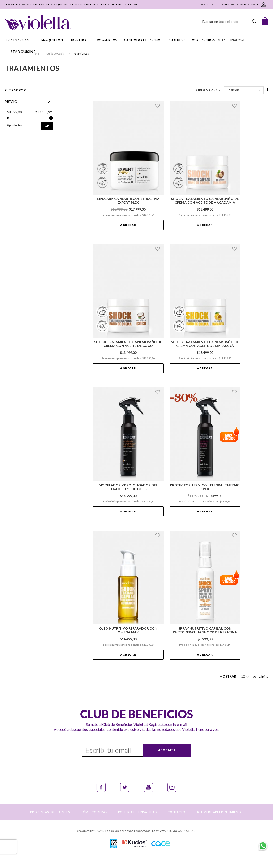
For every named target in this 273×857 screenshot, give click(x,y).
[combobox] (229, 21)
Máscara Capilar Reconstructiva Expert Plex (128, 200)
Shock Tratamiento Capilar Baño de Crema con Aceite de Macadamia (205, 200)
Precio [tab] (11, 102)
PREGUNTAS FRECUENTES (50, 812)
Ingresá (227, 4)
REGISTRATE (249, 4)
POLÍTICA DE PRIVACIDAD (137, 812)
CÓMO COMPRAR (94, 812)
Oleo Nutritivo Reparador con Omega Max (128, 630)
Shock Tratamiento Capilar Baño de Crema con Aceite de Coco (128, 344)
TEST (103, 4)
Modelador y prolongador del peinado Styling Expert (128, 487)
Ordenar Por (208, 90)
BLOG (90, 4)
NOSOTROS (44, 4)
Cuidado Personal (29, 53)
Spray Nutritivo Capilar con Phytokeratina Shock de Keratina (205, 630)
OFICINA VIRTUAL (124, 4)
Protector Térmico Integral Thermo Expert (205, 487)
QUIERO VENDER (69, 4)
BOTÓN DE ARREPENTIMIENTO (219, 812)
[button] (158, 105)
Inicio (8, 53)
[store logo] (38, 22)
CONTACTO (176, 812)
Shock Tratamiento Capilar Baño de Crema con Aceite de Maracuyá (205, 344)
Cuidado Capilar (56, 53)
